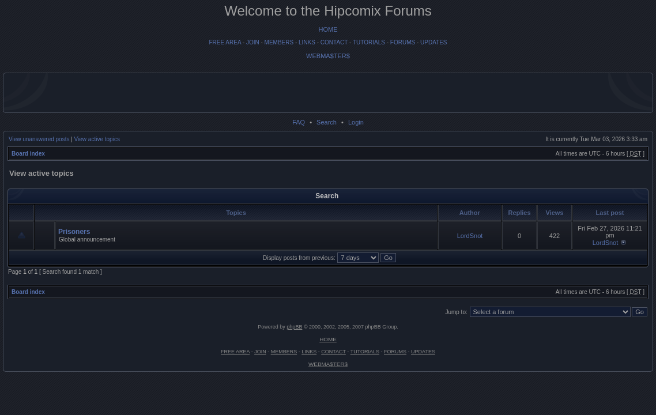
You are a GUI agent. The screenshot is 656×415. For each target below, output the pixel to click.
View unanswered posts (39, 139)
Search (326, 122)
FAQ (298, 122)
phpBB (294, 327)
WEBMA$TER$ (328, 55)
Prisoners (74, 232)
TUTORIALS (369, 42)
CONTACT (334, 42)
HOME (328, 29)
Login (356, 122)
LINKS (307, 42)
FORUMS (402, 42)
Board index (28, 153)
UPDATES (433, 42)
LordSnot (470, 235)
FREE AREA (225, 42)
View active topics (97, 139)
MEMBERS (279, 42)
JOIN (252, 42)
